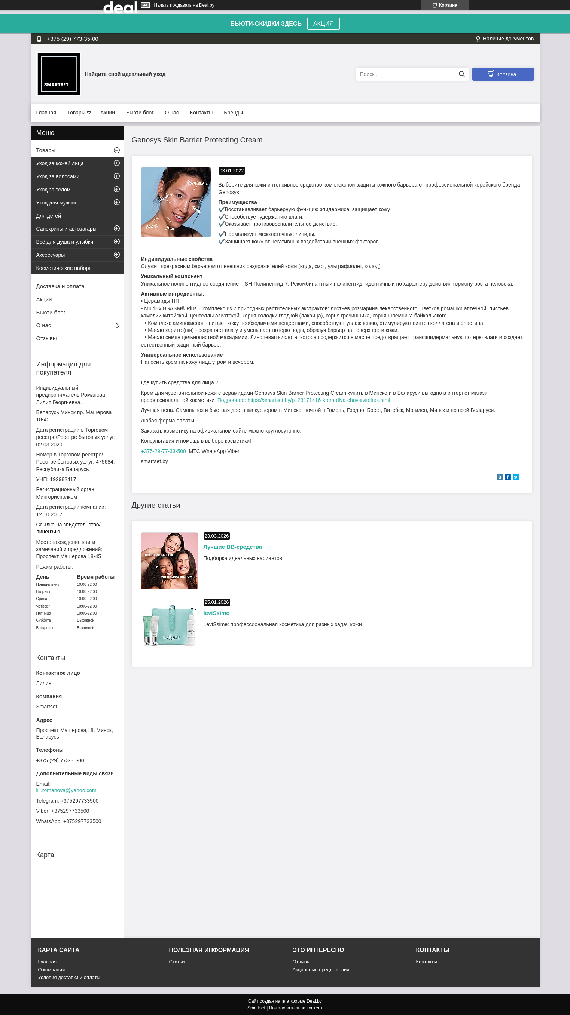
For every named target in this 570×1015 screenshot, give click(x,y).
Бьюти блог (139, 113)
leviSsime (216, 613)
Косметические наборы (64, 268)
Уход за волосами (58, 176)
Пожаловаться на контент (296, 1008)
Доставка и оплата (60, 286)
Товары (76, 113)
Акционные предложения (321, 969)
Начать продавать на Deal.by (184, 5)
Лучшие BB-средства (233, 547)
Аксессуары (50, 255)
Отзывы (46, 338)
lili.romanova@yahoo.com (66, 790)
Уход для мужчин (57, 203)
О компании (51, 969)
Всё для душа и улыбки (65, 242)
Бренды (233, 113)
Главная (46, 113)
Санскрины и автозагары (66, 229)
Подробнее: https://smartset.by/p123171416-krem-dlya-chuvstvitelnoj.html (303, 400)
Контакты (201, 113)
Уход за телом (53, 190)
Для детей (48, 216)
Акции (107, 113)
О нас (172, 113)
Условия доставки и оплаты (69, 977)
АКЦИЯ (323, 24)
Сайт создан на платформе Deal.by (285, 1001)
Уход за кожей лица (60, 163)
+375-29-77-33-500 (163, 451)
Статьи (177, 962)
